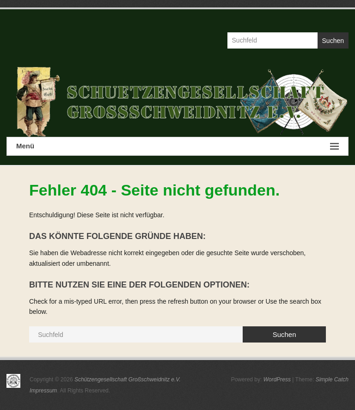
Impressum (43, 390)
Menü (177, 146)
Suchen (333, 40)
